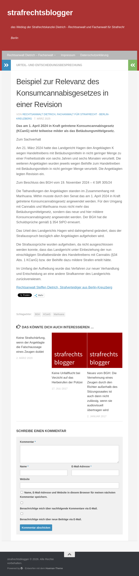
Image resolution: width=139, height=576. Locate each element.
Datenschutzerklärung (94, 55)
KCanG (46, 314)
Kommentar (28, 441)
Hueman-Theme (54, 568)
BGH (37, 314)
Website (25, 479)
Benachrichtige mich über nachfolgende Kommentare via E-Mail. (59, 508)
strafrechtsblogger (40, 12)
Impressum (68, 55)
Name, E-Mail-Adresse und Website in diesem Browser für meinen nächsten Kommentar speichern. (67, 494)
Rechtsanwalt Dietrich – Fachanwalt (30, 55)
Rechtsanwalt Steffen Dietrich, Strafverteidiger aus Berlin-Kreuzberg (65, 287)
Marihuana (59, 314)
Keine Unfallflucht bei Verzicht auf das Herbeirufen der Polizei (67, 377)
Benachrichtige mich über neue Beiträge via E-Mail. (51, 519)
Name (24, 466)
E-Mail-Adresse (81, 466)
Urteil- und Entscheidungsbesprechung (49, 65)
